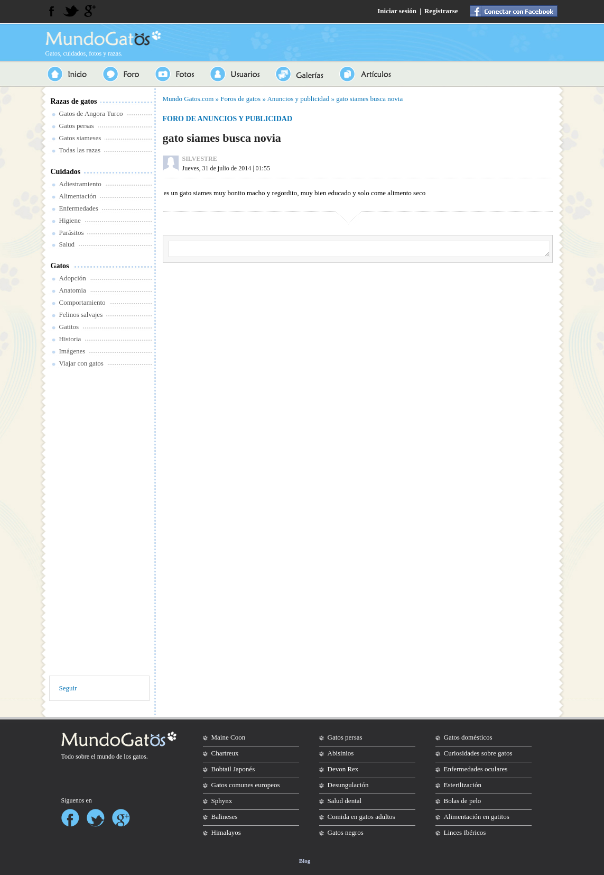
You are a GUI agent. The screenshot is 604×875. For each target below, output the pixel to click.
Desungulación (348, 785)
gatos (139, 756)
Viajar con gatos (81, 363)
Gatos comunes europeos (245, 785)
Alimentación (78, 196)
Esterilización (462, 785)
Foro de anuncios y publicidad (228, 119)
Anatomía (72, 290)
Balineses (224, 817)
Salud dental (345, 801)
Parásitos (71, 232)
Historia (70, 339)
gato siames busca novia (369, 99)
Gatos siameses (80, 138)
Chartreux (225, 753)
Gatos (60, 266)
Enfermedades (78, 208)
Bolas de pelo (462, 801)
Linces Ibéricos (465, 832)
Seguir (68, 688)
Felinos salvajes (81, 314)
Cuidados (66, 172)
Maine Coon (228, 737)
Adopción (72, 278)
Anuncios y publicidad (298, 99)
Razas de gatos (74, 101)
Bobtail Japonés (233, 769)
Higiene (70, 220)
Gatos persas (76, 126)
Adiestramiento (80, 184)
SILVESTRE (199, 158)
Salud (67, 244)
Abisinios (341, 753)
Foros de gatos (240, 99)
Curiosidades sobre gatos (478, 753)
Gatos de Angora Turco (91, 113)
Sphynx (222, 801)
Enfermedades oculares (476, 769)
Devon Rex (343, 769)
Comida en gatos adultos (361, 817)
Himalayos (226, 832)
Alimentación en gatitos (476, 817)
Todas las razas (80, 150)
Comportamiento (82, 302)
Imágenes (72, 351)
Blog (304, 861)
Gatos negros (346, 832)
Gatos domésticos (468, 737)
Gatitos (69, 327)
